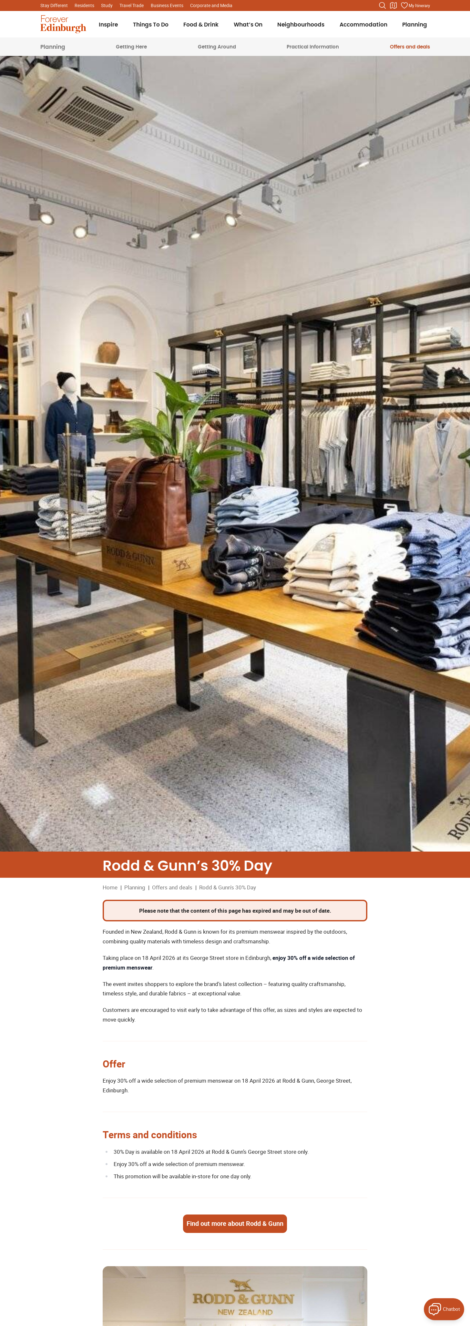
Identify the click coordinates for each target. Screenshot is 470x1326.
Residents (84, 5)
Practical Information (313, 47)
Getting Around (217, 47)
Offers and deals (410, 47)
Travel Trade (131, 5)
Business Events (167, 5)
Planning (52, 47)
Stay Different (54, 5)
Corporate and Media (211, 5)
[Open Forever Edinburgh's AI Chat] (444, 1309)
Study (107, 5)
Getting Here (131, 47)
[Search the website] (382, 5)
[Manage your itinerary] (415, 5)
